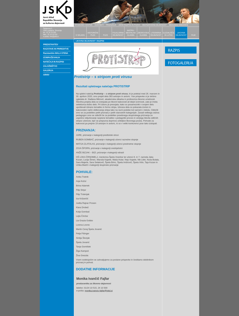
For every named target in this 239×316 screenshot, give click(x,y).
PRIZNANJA (111, 25)
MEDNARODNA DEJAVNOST (154, 25)
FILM (193, 35)
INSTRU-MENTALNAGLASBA (131, 32)
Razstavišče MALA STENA (55, 53)
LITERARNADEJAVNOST (156, 34)
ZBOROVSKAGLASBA (143, 34)
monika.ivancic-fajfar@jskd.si (99, 290)
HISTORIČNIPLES (93, 34)
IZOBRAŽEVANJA (51, 57)
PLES (105, 35)
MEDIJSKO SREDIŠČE (178, 25)
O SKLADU (80, 35)
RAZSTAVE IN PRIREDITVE (56, 49)
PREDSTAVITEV (50, 44)
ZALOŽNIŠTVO (50, 66)
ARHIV (46, 75)
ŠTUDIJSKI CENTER (83, 25)
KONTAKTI (99, 25)
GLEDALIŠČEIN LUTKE (168, 34)
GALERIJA (48, 70)
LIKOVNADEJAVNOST (181, 34)
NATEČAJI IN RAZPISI (53, 62)
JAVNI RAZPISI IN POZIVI (129, 25)
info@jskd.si (54, 36)
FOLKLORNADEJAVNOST (118, 34)
